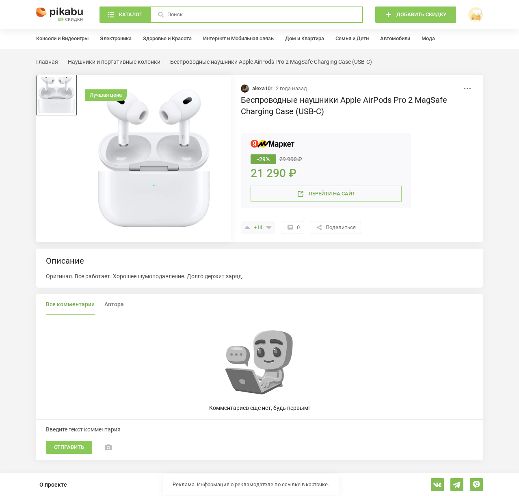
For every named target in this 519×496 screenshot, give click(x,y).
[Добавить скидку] (415, 14)
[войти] (475, 14)
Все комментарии (70, 304)
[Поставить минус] (269, 227)
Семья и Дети (352, 38)
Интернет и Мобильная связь (238, 38)
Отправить (69, 447)
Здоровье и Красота (167, 38)
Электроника (116, 38)
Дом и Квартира (304, 38)
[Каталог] (124, 14)
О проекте (53, 484)
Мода (428, 38)
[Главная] (59, 14)
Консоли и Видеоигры (62, 38)
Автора (114, 304)
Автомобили (395, 38)
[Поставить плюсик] (247, 227)
